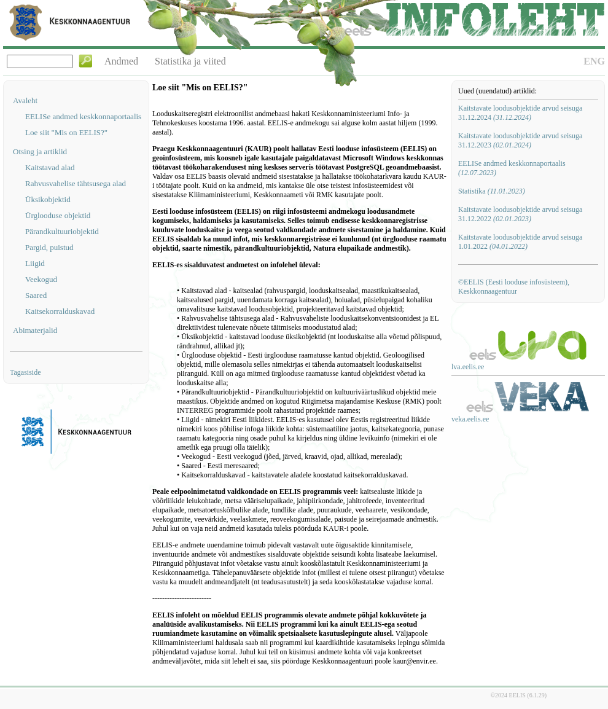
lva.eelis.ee (467, 366)
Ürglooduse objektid (57, 215)
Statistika (491, 191)
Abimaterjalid (35, 330)
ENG (594, 61)
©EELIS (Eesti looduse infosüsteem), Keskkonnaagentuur (513, 287)
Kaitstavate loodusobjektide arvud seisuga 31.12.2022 (520, 214)
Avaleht (25, 100)
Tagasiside (25, 372)
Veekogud (41, 279)
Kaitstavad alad (50, 167)
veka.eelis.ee (470, 419)
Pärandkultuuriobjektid (62, 231)
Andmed (121, 61)
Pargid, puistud (49, 247)
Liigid (35, 263)
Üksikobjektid (48, 199)
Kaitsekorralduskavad (60, 311)
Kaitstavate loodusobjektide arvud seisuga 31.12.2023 (520, 140)
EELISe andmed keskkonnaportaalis (83, 116)
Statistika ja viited (190, 61)
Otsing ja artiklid (40, 151)
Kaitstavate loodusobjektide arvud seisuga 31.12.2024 (520, 113)
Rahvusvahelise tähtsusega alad (75, 183)
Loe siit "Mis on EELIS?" (66, 132)
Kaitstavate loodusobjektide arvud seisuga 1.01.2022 (520, 242)
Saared (36, 295)
